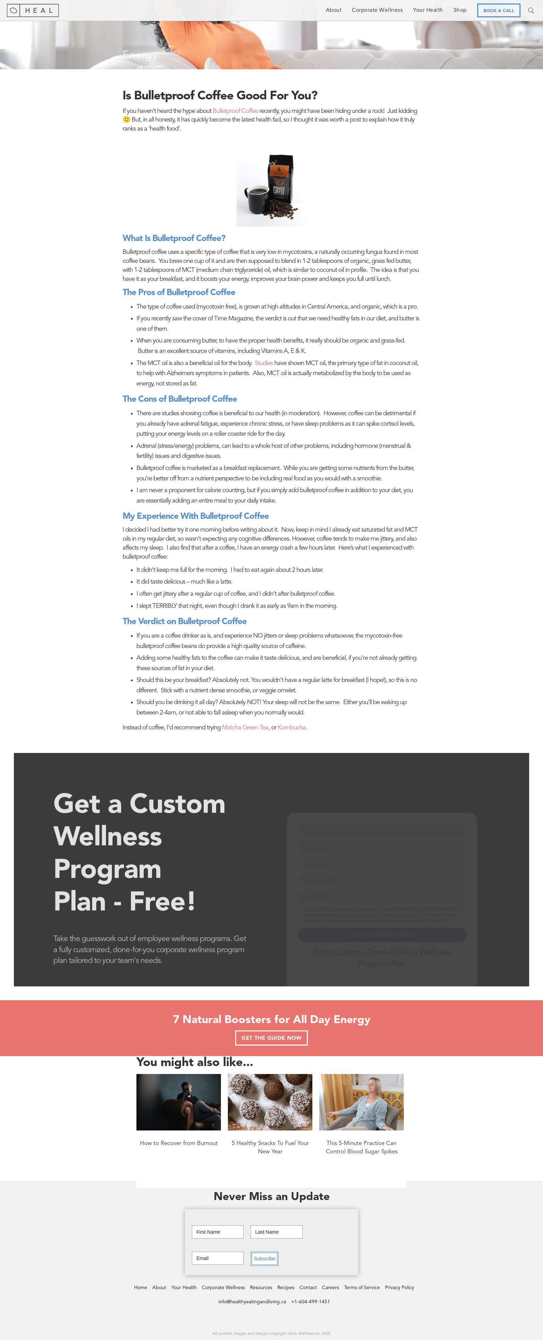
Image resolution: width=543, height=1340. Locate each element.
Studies (264, 363)
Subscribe (264, 1258)
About (334, 10)
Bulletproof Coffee (235, 111)
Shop (460, 10)
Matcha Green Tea (245, 728)
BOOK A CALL (498, 11)
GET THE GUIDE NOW (271, 1038)
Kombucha (292, 728)
